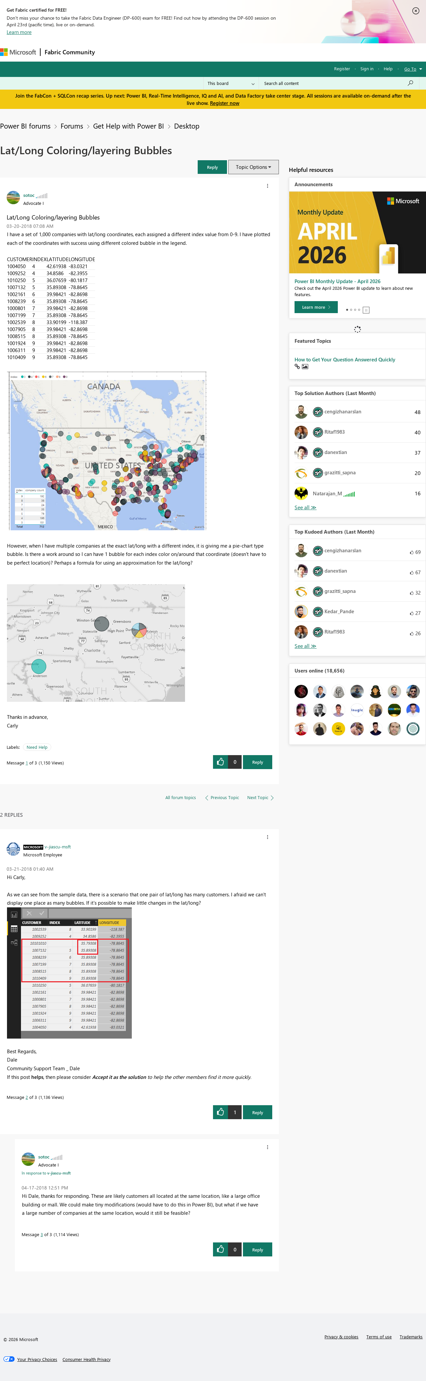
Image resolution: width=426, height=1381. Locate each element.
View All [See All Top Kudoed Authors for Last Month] (306, 646)
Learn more (19, 32)
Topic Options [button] (251, 167)
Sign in (366, 68)
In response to (46, 1172)
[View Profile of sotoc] (29, 195)
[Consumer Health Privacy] (86, 1359)
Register (342, 68)
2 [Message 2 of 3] (27, 1097)
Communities (196, 52)
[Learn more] (316, 307)
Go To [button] (410, 69)
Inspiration (139, 52)
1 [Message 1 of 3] (27, 762)
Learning (251, 52)
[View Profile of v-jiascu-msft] (58, 846)
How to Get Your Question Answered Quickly (345, 359)
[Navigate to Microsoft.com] (18, 52)
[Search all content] (339, 83)
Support (280, 52)
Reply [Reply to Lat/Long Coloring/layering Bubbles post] (257, 762)
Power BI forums (25, 125)
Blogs (226, 52)
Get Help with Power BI (128, 125)
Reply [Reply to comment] (257, 1112)
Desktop (186, 125)
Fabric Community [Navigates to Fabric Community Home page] (70, 52)
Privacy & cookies (341, 1336)
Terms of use (379, 1336)
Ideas (166, 52)
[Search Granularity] (231, 83)
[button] (212, 167)
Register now (224, 103)
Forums (110, 52)
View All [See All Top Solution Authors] (306, 507)
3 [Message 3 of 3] (42, 1234)
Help (388, 68)
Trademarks (411, 1336)
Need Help (37, 747)
